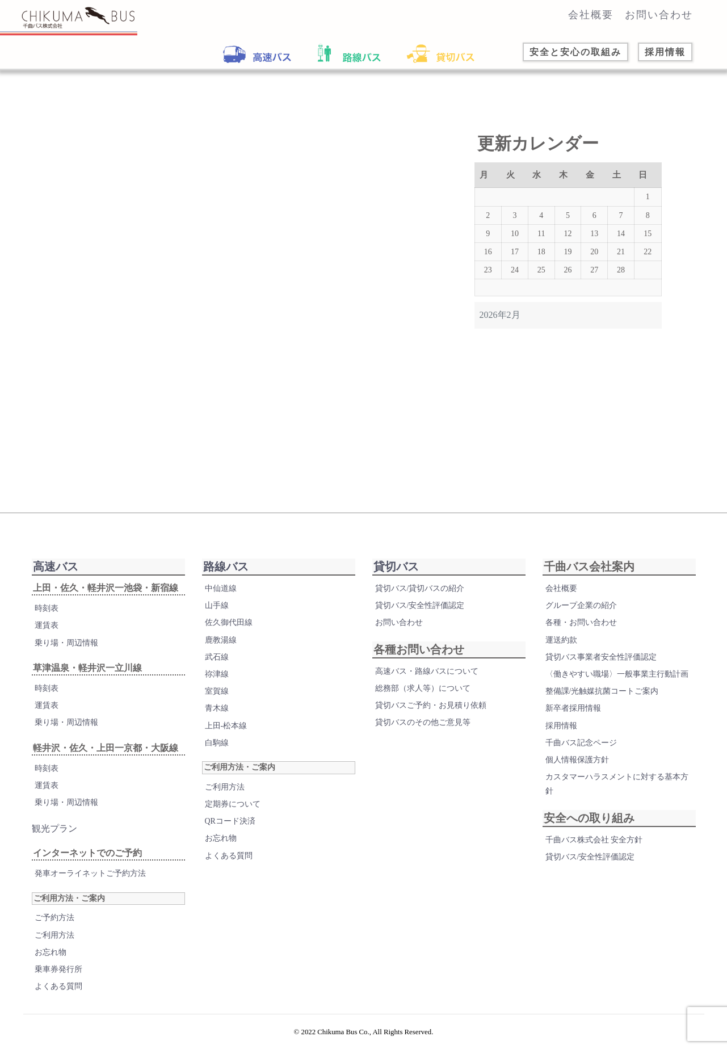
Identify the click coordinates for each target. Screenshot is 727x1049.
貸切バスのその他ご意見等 (422, 728)
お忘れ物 (50, 958)
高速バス (55, 573)
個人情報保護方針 (577, 766)
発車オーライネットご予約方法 (90, 879)
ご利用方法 (54, 941)
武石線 (217, 663)
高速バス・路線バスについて (426, 677)
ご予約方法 (54, 924)
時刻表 (46, 614)
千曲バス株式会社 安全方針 (594, 845)
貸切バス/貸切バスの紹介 (420, 594)
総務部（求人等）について (422, 694)
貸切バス (396, 573)
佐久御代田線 (229, 628)
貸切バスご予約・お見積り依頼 (430, 711)
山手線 (217, 611)
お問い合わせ (659, 14)
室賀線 (217, 697)
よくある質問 (58, 992)
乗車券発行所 (58, 975)
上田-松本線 (226, 731)
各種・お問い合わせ (581, 628)
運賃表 (46, 631)
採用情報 (561, 731)
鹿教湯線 (221, 646)
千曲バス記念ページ (581, 749)
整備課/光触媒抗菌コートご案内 (602, 697)
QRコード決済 (230, 827)
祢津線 (217, 680)
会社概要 (590, 14)
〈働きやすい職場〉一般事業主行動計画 (616, 680)
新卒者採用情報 (573, 714)
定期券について (232, 810)
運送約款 (561, 646)
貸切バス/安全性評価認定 (420, 611)
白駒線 (217, 749)
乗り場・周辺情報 (66, 649)
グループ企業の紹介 (581, 611)
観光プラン (54, 835)
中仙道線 (221, 594)
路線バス (226, 573)
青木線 (217, 714)
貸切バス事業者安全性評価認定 (601, 663)
